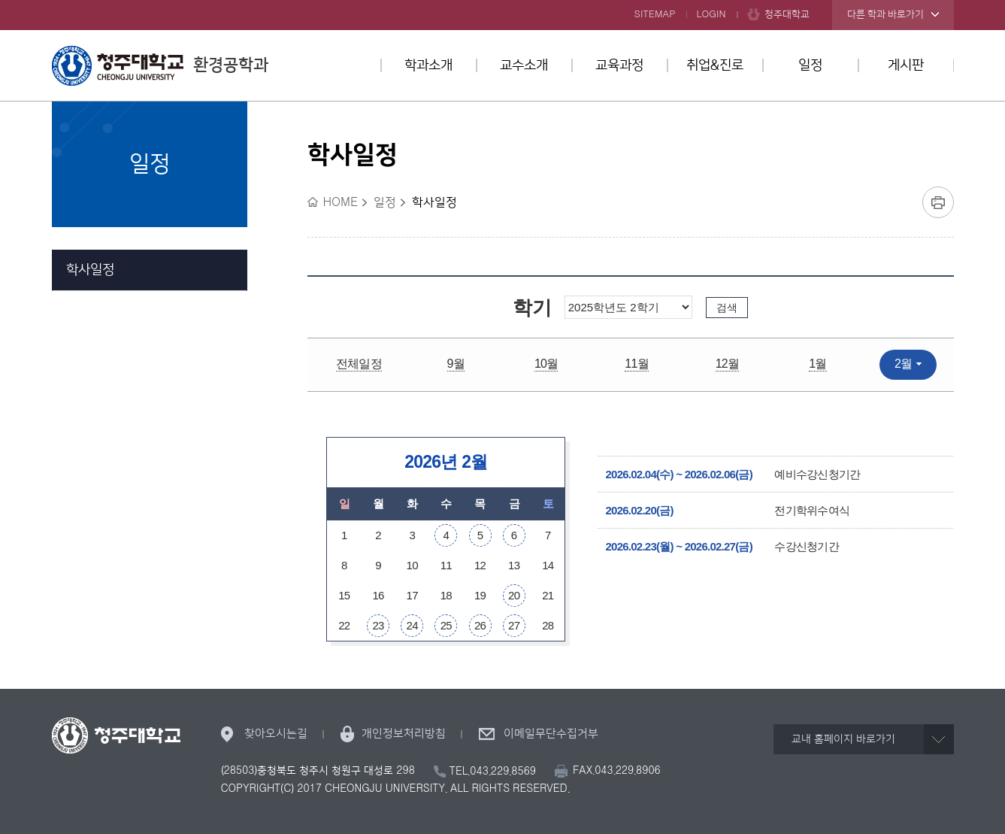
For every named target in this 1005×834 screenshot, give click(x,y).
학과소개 (428, 65)
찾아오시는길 (275, 733)
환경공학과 (160, 65)
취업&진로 (714, 65)
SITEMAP (655, 14)
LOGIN (711, 14)
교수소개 (524, 65)
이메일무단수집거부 (551, 733)
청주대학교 (787, 14)
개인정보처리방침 (404, 733)
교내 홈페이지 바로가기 (843, 739)
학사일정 (90, 269)
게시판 (906, 65)
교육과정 (619, 65)
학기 (532, 307)
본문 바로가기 (502, 1)
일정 (810, 65)
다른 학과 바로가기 (885, 14)
